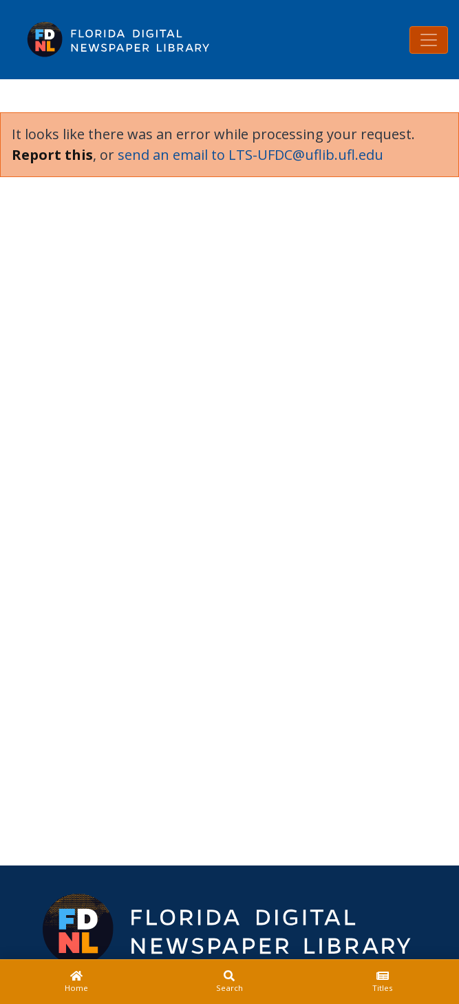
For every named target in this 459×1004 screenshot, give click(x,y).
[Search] (229, 982)
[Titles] (382, 982)
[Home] (76, 982)
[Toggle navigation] (428, 40)
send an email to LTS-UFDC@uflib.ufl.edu (250, 154)
